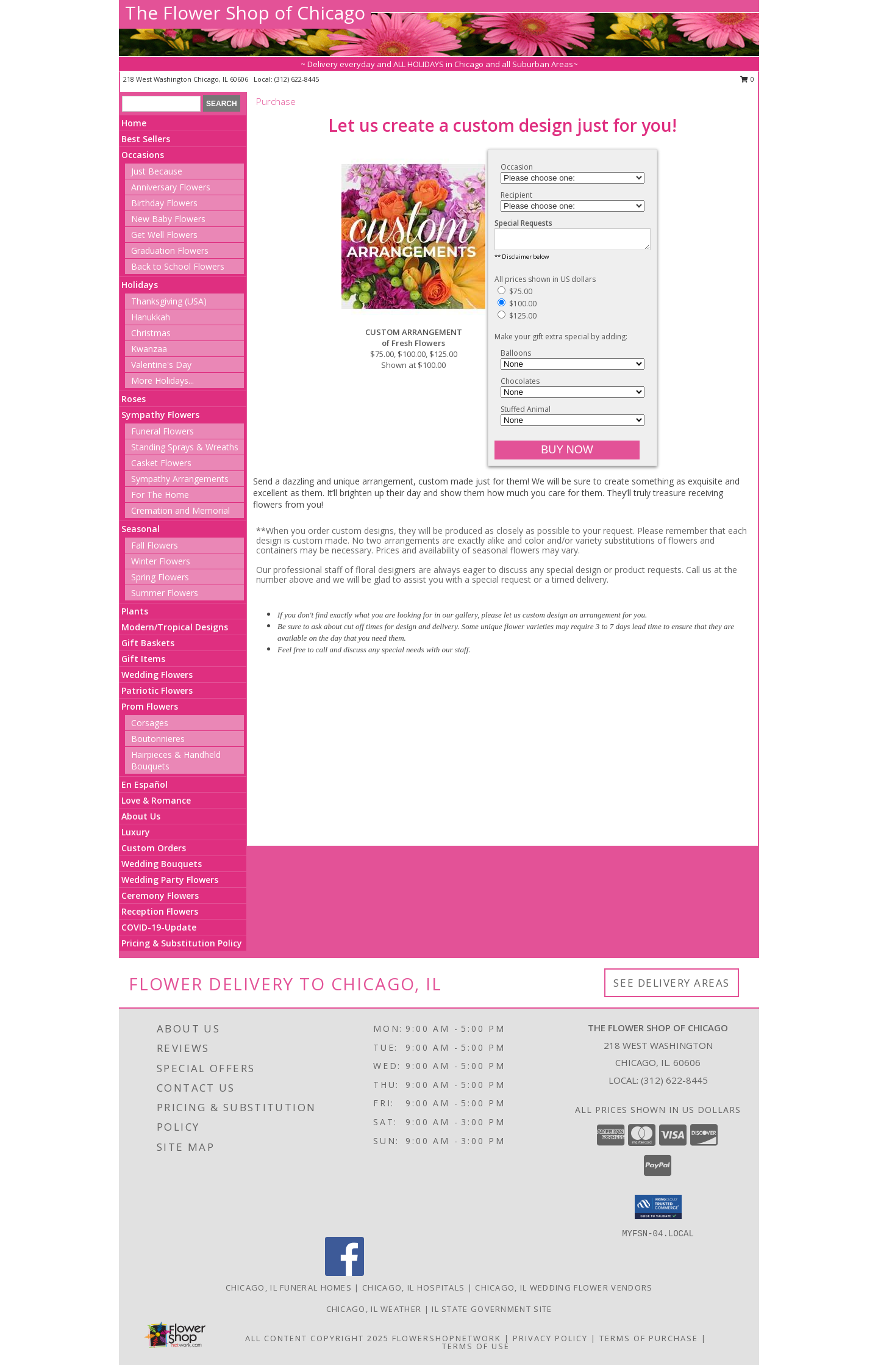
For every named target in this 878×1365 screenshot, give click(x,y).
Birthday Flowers (164, 203)
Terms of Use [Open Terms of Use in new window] (476, 1346)
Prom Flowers (149, 706)
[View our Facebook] (344, 1272)
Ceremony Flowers (160, 895)
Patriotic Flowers (157, 690)
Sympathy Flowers (160, 414)
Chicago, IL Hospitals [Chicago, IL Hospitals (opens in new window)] (413, 1287)
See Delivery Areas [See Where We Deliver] (671, 983)
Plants (134, 611)
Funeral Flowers (162, 431)
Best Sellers (145, 139)
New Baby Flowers (168, 219)
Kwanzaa (149, 349)
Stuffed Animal (526, 413)
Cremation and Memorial (180, 510)
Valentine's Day (161, 364)
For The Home (160, 494)
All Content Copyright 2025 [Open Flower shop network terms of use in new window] (317, 1338)
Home (133, 123)
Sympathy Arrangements (180, 478)
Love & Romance (156, 800)
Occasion (517, 167)
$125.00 (517, 319)
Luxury (135, 832)
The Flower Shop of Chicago (245, 12)
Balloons (516, 356)
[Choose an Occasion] (572, 178)
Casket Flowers (161, 463)
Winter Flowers (160, 561)
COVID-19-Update (158, 927)
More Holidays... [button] (162, 380)
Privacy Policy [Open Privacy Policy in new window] (550, 1338)
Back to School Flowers (177, 266)
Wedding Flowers (157, 674)
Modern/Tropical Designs (174, 627)
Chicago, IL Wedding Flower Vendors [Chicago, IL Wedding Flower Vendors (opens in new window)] (563, 1287)
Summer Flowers (164, 593)
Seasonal (140, 529)
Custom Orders (153, 848)
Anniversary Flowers (170, 187)
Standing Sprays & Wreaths (184, 447)
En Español (144, 784)
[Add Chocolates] (572, 396)
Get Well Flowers (164, 234)
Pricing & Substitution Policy (181, 943)
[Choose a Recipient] (572, 206)
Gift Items (143, 658)
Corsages (149, 723)
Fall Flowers (154, 545)
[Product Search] (161, 104)
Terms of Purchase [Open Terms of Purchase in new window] (648, 1338)
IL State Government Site (492, 1308)
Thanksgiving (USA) (169, 301)
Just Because (156, 171)
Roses (133, 399)
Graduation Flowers (170, 250)
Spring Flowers (160, 577)
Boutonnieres (158, 738)
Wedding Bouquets (161, 864)
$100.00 (517, 307)
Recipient (516, 195)
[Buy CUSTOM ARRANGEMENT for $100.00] (567, 453)
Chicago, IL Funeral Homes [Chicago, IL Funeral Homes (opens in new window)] (289, 1287)
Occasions (142, 154)
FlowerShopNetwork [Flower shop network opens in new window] (446, 1338)
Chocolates (520, 385)
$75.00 (515, 295)
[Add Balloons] (572, 367)
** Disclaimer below (521, 260)
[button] (658, 1207)
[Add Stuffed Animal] (572, 424)
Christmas (151, 333)
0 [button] (747, 79)
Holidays (139, 284)
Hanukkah (150, 317)
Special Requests (523, 223)
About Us (140, 816)
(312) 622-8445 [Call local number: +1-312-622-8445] (296, 79)
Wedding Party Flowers (169, 879)
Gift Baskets (147, 643)
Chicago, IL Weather (374, 1308)
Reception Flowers (159, 911)
